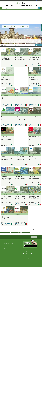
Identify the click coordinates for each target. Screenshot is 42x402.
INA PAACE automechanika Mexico (6, 58)
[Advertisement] (21, 17)
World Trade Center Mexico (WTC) (7, 84)
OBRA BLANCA (4, 156)
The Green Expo (5, 116)
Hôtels (35, 5)
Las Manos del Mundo (34, 77)
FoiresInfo (21, 3)
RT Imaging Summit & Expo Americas (34, 197)
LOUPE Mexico (32, 176)
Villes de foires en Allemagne (8, 243)
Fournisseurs (13, 5)
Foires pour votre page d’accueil (27, 253)
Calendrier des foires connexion (27, 255)
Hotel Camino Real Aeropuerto (34, 203)
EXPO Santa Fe (31, 144)
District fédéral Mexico (18, 232)
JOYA (2, 77)
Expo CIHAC (31, 156)
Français (39, 0)
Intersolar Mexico (33, 97)
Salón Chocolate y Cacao (34, 116)
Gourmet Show (4, 136)
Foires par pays (6, 241)
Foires (6, 5)
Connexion (2, 0)
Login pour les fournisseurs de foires (28, 258)
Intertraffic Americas (6, 196)
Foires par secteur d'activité (8, 239)
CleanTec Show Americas (21, 156)
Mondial (6, 232)
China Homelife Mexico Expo (34, 137)
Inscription (6, 0)
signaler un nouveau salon (36, 228)
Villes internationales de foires (8, 245)
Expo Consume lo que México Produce (6, 216)
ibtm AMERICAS (18, 97)
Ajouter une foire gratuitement (25, 5)
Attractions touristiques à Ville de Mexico (18, 41)
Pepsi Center (31, 124)
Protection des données (25, 249)
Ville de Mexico (27, 232)
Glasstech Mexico (19, 57)
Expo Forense (4, 176)
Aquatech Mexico (19, 116)
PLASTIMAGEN (18, 176)
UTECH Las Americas (20, 196)
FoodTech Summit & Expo (21, 216)
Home (2, 232)
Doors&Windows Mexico (34, 57)
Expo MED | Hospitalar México (6, 97)
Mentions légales (24, 251)
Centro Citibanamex (5, 64)
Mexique (11, 232)
